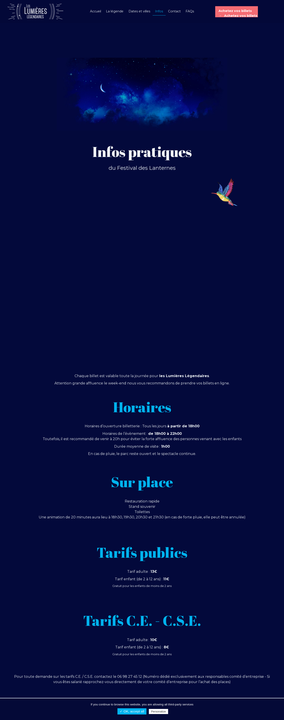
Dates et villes (139, 11)
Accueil (95, 11)
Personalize (158, 711)
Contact (174, 11)
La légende (114, 11)
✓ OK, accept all (132, 711)
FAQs (190, 11)
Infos (159, 11)
